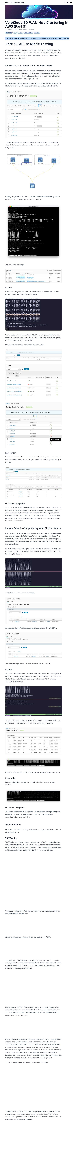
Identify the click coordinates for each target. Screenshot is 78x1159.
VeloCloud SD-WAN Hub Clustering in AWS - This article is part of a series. (39, 38)
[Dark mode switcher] (68, 2)
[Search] (64, 2)
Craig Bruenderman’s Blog (14, 2)
